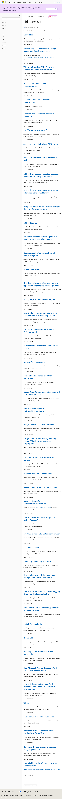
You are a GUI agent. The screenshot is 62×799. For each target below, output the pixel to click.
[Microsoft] (3, 2)
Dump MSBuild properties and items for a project (40, 346)
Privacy (34, 795)
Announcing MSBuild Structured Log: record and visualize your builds (39, 49)
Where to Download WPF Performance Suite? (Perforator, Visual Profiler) (40, 68)
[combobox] (11, 18)
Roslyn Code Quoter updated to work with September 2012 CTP (41, 393)
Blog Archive (31, 16)
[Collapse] (19, 15)
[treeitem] (11, 22)
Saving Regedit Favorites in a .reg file (39, 299)
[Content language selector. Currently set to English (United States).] (8, 792)
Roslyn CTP (28, 637)
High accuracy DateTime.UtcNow (37, 473)
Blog (21, 795)
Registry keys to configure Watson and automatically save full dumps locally (40, 314)
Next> (25, 779)
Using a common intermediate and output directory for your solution (41, 207)
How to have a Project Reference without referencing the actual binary (41, 191)
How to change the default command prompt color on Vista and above (39, 576)
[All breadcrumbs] (24, 16)
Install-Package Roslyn (33, 624)
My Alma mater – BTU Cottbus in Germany (41, 533)
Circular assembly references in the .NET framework (38, 330)
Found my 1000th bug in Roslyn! (37, 561)
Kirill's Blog (28, 34)
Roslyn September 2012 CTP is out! (38, 424)
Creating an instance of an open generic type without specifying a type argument (41, 284)
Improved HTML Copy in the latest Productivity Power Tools (38, 731)
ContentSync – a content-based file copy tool (38, 114)
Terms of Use (4, 798)
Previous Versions (14, 795)
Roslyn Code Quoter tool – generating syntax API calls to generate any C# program (40, 441)
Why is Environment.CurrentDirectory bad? (40, 158)
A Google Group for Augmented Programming (34, 502)
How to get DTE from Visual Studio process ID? (38, 652)
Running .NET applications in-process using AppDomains (39, 748)
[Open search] (54, 2)
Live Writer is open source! (35, 130)
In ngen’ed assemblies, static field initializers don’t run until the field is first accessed (39, 686)
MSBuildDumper (30, 222)
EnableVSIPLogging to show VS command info (36, 100)
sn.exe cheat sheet (31, 269)
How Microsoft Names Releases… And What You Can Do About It (40, 669)
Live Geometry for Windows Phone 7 (39, 716)
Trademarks (12, 798)
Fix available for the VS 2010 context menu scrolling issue (41, 764)
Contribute (28, 795)
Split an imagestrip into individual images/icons (33, 409)
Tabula (26, 703)
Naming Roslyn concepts (34, 362)
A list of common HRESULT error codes (40, 487)
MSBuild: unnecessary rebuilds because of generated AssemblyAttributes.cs (41, 175)
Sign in (58, 2)
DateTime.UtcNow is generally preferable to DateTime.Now (41, 608)
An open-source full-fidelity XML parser (40, 143)
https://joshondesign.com (43, 507)
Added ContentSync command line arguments (36, 84)
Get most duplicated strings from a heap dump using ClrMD (41, 254)
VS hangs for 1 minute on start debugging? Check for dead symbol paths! (42, 592)
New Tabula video (31, 547)
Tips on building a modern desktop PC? (37, 377)
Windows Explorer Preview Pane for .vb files (38, 458)
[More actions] (59, 16)
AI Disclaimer (4, 795)
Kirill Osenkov (40, 16)
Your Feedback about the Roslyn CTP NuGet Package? (39, 518)
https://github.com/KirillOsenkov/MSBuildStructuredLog (39, 57)
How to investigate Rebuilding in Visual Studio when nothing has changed (40, 237)
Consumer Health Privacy (45, 795)
